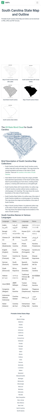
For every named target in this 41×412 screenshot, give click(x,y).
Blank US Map (20, 319)
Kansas (21, 362)
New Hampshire (20, 397)
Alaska (21, 324)
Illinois (20, 354)
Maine (20, 370)
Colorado (20, 335)
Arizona (21, 327)
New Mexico (20, 402)
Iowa (20, 359)
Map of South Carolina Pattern (30, 99)
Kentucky (20, 365)
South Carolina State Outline (10, 120)
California (20, 332)
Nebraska (20, 392)
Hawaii (20, 349)
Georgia (20, 346)
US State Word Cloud (14, 127)
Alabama (20, 322)
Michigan (20, 378)
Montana (20, 389)
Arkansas (20, 330)
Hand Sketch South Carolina (10, 99)
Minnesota (21, 381)
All (20, 316)
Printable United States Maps (20, 313)
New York (20, 405)
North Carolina (21, 408)
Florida (21, 343)
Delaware (20, 340)
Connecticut (20, 338)
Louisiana (20, 367)
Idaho (20, 351)
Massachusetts (20, 376)
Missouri (20, 386)
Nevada (21, 394)
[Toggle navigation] (37, 2)
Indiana (21, 357)
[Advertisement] (17, 44)
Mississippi (20, 384)
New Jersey (20, 400)
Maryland (20, 373)
